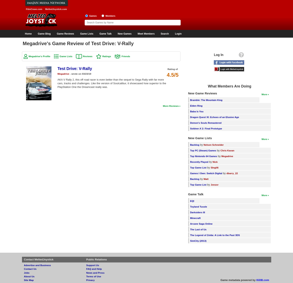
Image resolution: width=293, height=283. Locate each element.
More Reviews (171, 106)
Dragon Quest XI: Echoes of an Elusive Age (214, 117)
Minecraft (195, 218)
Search (165, 33)
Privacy (90, 280)
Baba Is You (196, 111)
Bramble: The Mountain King (206, 100)
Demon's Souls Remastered (205, 122)
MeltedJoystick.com (56, 9)
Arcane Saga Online (201, 223)
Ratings (106, 56)
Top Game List (198, 167)
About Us (29, 276)
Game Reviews (65, 33)
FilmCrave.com (34, 9)
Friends (125, 56)
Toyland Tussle (198, 206)
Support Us (92, 265)
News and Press (95, 272)
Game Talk (105, 33)
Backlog (194, 144)
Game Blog (44, 33)
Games (93, 16)
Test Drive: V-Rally (75, 68)
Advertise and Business (37, 265)
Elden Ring (196, 105)
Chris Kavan (227, 150)
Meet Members (146, 33)
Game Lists (86, 33)
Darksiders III (197, 212)
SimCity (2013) (198, 240)
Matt (206, 179)
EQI (192, 201)
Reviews (87, 56)
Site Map (29, 280)
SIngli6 (214, 167)
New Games (124, 33)
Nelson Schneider (214, 144)
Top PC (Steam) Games (203, 150)
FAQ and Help (94, 269)
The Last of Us (198, 229)
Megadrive (63, 73)
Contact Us (30, 269)
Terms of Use (93, 276)
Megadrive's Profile (39, 56)
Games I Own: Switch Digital (206, 173)
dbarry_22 (232, 173)
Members (110, 16)
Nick (215, 162)
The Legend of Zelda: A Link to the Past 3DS (215, 235)
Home (28, 33)
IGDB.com (262, 280)
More (264, 94)
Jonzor (214, 184)
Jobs (27, 272)
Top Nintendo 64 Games (203, 156)
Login (178, 33)
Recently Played (199, 162)
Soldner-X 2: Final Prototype (206, 128)
